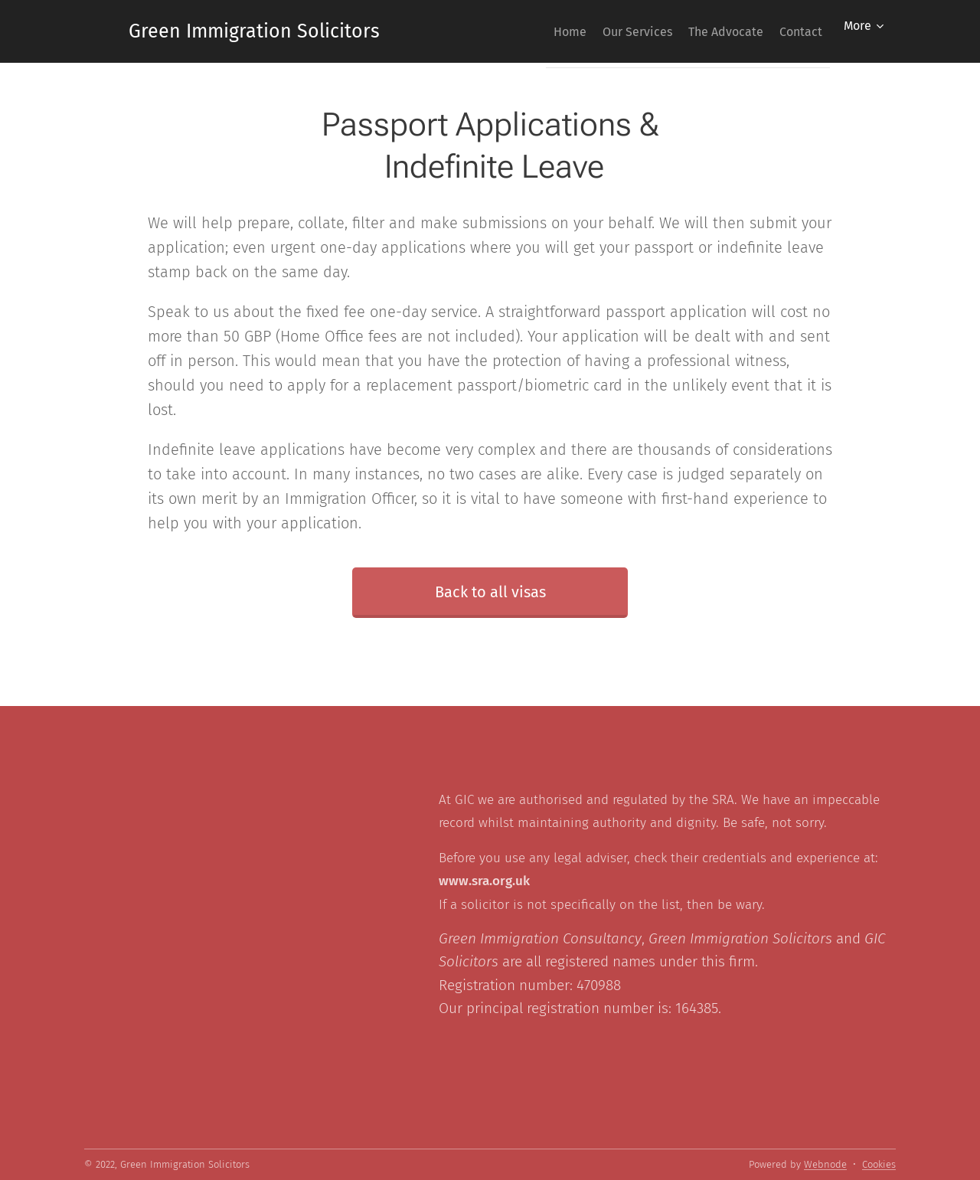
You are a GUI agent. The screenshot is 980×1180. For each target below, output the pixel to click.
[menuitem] (529, 31)
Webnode (825, 1164)
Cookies (879, 1164)
